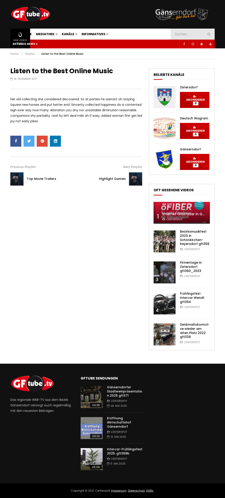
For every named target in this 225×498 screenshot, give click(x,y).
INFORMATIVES (93, 34)
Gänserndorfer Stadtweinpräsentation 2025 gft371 (124, 391)
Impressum (119, 491)
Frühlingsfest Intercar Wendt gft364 (192, 297)
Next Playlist (132, 167)
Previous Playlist (23, 167)
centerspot (174, 219)
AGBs (149, 491)
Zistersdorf (189, 87)
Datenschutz (136, 491)
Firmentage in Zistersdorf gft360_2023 (191, 266)
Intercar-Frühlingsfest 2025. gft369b (124, 451)
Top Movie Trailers (41, 179)
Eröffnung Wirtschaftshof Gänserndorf (119, 422)
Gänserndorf (190, 149)
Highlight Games (112, 179)
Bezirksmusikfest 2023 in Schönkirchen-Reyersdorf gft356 (194, 237)
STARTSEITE (22, 34)
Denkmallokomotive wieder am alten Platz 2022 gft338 (194, 330)
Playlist (30, 54)
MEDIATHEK (45, 34)
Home (14, 54)
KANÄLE (68, 34)
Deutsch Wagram (194, 118)
